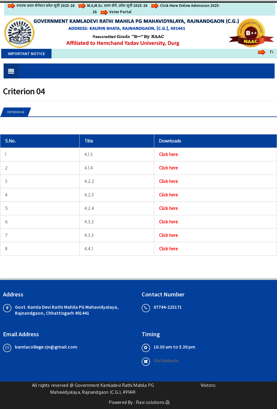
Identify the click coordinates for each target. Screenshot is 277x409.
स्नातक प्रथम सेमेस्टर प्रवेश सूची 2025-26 (41, 5)
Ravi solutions (150, 402)
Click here (168, 154)
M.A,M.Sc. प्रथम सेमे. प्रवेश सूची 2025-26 (112, 5)
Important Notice (26, 53)
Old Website (166, 360)
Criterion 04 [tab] (15, 112)
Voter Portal (115, 11)
